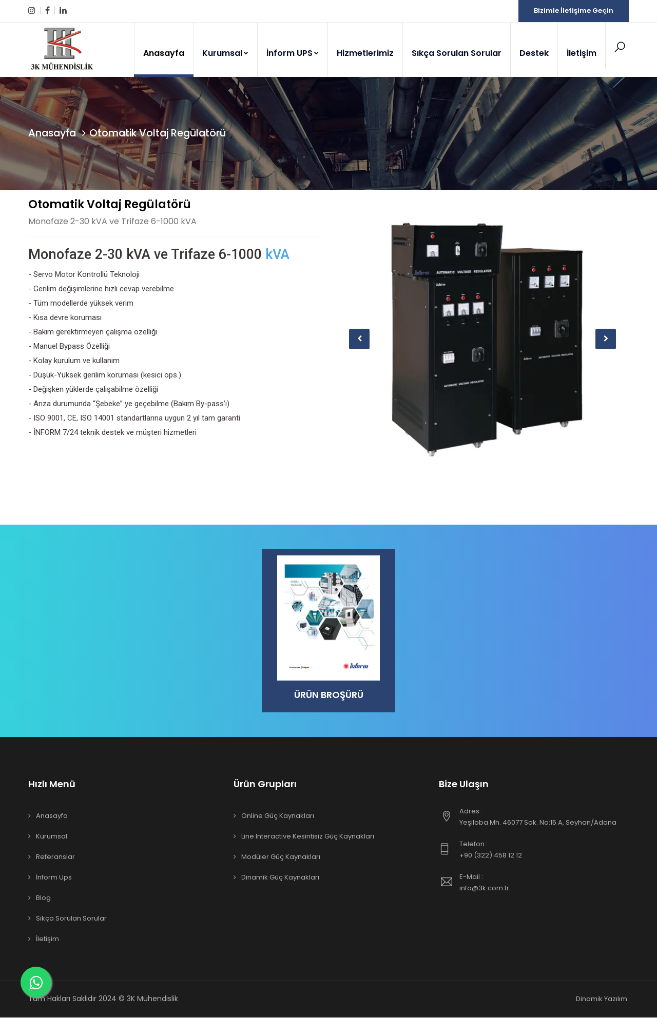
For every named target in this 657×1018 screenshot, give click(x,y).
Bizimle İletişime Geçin (573, 10)
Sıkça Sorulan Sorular (456, 53)
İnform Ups (54, 878)
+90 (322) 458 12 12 (544, 850)
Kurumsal (225, 53)
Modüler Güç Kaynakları (280, 857)
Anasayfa (163, 53)
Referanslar (55, 857)
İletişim (581, 53)
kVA (277, 254)
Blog (43, 898)
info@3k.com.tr (544, 882)
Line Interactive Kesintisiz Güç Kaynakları (307, 837)
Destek (534, 53)
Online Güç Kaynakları (277, 816)
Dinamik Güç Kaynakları (280, 878)
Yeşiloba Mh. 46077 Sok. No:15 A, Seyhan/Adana (544, 817)
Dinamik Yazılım (601, 999)
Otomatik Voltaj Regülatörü (109, 204)
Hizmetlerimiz (365, 53)
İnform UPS (292, 53)
